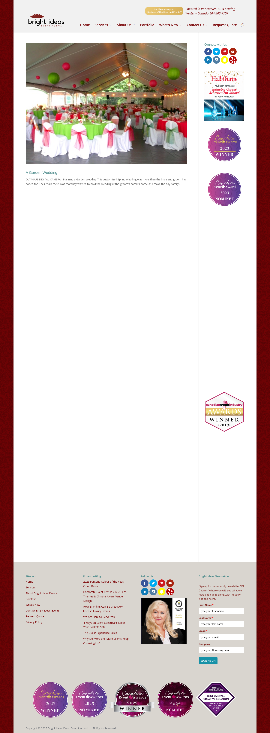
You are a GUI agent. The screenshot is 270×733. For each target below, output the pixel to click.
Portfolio (147, 25)
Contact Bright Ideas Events (42, 610)
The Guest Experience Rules (100, 632)
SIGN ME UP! (208, 660)
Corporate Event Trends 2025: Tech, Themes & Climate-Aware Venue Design (105, 596)
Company (204, 643)
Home (85, 25)
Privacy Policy (34, 621)
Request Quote (225, 25)
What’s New (168, 25)
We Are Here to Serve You (99, 616)
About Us (124, 25)
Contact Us (195, 25)
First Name (206, 604)
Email (203, 630)
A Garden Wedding (41, 172)
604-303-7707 (218, 13)
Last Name (206, 617)
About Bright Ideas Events (41, 592)
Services (101, 25)
